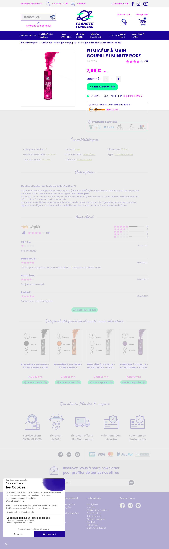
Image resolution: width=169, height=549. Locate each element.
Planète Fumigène (28, 42)
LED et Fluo (123, 35)
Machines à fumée (96, 527)
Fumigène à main (124, 154)
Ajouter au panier (33, 382)
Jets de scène (80, 35)
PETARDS (35, 35)
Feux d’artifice (66, 35)
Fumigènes (24, 35)
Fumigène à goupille (65, 42)
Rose (77, 149)
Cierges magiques (95, 35)
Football (115, 35)
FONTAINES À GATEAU (46, 35)
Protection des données (66, 513)
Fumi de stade (84, 159)
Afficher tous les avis (84, 309)
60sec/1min (89, 154)
